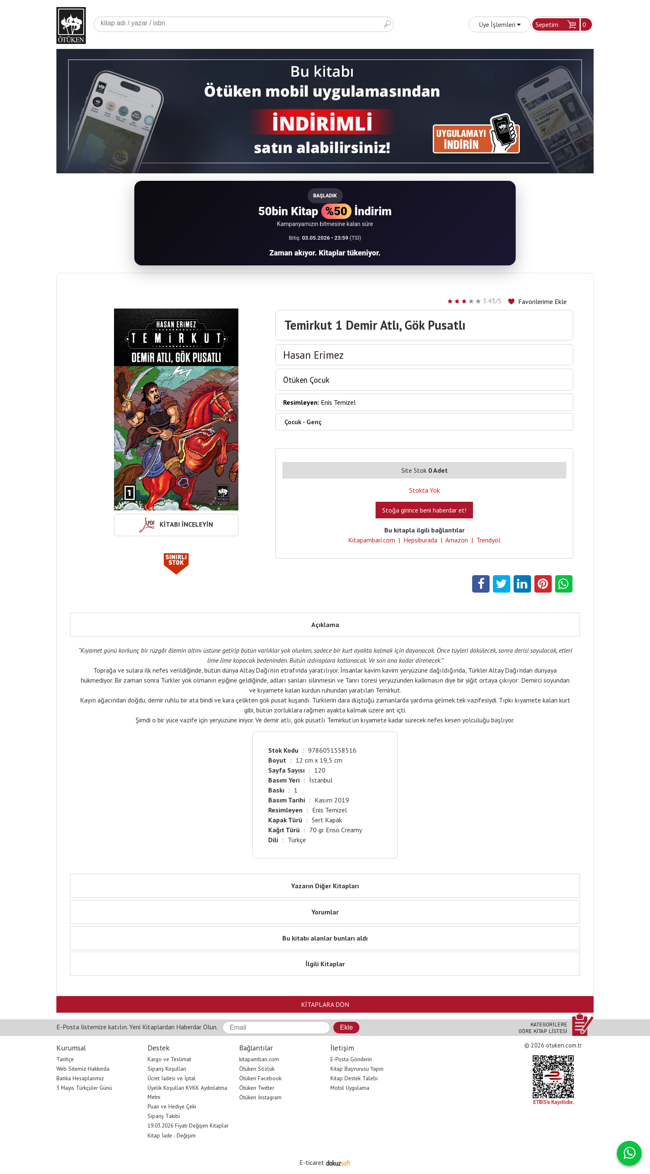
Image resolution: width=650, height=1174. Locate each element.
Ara (387, 24)
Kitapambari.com (371, 540)
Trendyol (488, 540)
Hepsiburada (420, 540)
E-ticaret (311, 1162)
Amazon (456, 540)
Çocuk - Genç (303, 422)
